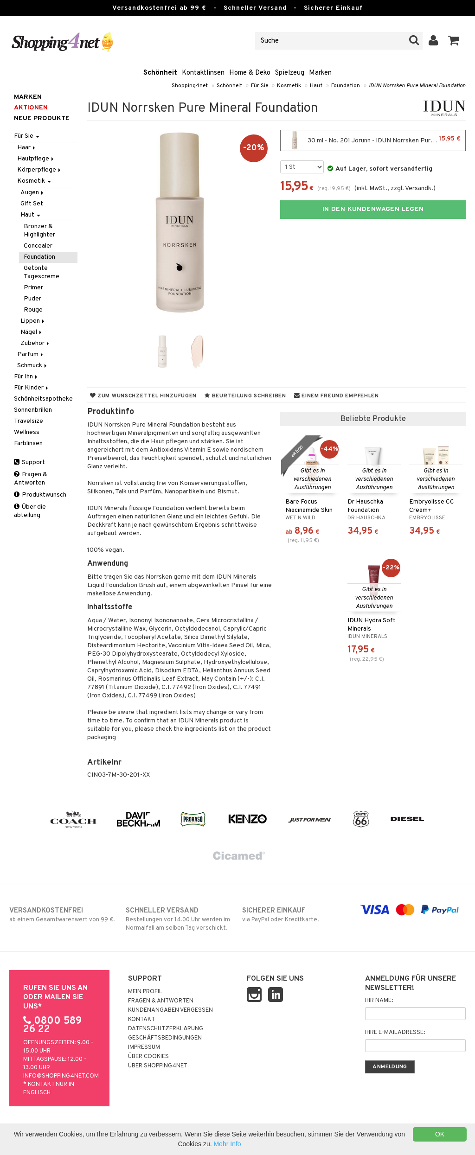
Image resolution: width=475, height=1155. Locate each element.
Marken (320, 73)
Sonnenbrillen (33, 410)
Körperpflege (39, 170)
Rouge (33, 310)
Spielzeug (289, 73)
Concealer (38, 246)
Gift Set (31, 204)
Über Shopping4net (157, 1066)
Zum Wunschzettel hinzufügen (143, 396)
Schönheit (160, 73)
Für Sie (259, 85)
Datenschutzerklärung (165, 1029)
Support (29, 462)
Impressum (144, 1047)
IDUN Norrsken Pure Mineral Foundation (417, 85)
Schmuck (32, 366)
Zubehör (35, 343)
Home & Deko (249, 73)
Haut (316, 85)
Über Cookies (148, 1056)
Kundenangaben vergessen (170, 1010)
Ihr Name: (379, 1000)
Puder (32, 299)
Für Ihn (26, 377)
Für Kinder (32, 388)
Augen (32, 193)
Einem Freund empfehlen (336, 396)
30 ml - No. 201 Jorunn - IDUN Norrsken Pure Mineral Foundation (375, 140)
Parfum (31, 354)
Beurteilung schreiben (245, 396)
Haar (27, 148)
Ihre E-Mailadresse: (395, 1032)
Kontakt (141, 1019)
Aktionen (31, 108)
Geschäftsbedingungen (165, 1038)
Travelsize (28, 421)
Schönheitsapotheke (43, 399)
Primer (33, 288)
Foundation (345, 85)
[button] (453, 41)
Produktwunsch (40, 495)
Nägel (31, 332)
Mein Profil (145, 991)
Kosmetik (289, 85)
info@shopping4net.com (61, 1076)
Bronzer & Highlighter (39, 231)
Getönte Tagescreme (41, 272)
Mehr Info (227, 1144)
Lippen (33, 321)
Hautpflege (36, 159)
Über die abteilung (30, 511)
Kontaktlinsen (203, 73)
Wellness (26, 432)
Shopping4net (190, 85)
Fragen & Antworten (30, 479)
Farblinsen (28, 443)
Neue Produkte (42, 118)
